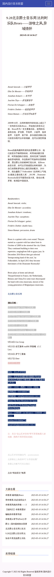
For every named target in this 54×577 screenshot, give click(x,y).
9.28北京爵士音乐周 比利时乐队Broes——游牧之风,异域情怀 (15, 533)
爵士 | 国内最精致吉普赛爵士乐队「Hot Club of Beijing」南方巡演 (16, 524)
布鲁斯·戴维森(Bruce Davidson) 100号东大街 (15, 495)
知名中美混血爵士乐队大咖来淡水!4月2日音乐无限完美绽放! (15, 538)
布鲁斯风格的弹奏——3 (16, 505)
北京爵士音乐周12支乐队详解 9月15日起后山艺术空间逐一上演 (16, 529)
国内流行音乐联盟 (12, 3)
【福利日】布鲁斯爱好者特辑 (15, 509)
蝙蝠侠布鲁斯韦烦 (13, 514)
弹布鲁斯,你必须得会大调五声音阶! (15, 500)
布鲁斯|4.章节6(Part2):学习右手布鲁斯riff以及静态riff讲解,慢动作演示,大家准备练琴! (16, 519)
